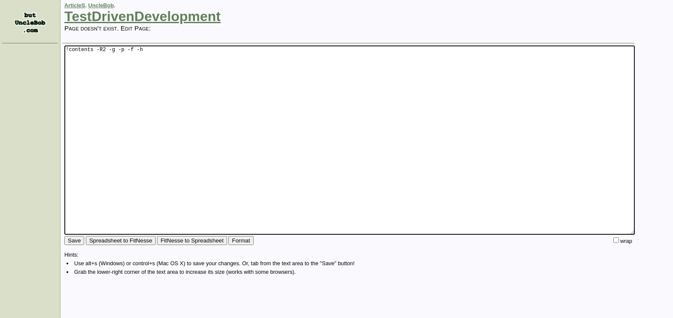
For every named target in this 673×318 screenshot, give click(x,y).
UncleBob (101, 5)
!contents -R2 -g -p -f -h (349, 159)
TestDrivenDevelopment (142, 16)
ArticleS (74, 5)
